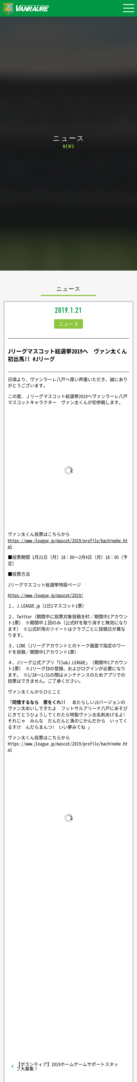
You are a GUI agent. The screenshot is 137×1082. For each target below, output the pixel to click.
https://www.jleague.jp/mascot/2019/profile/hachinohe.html (68, 543)
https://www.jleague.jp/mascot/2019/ (45, 595)
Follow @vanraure (68, 996)
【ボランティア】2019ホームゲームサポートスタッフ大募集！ (67, 1066)
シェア (68, 940)
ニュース (68, 324)
